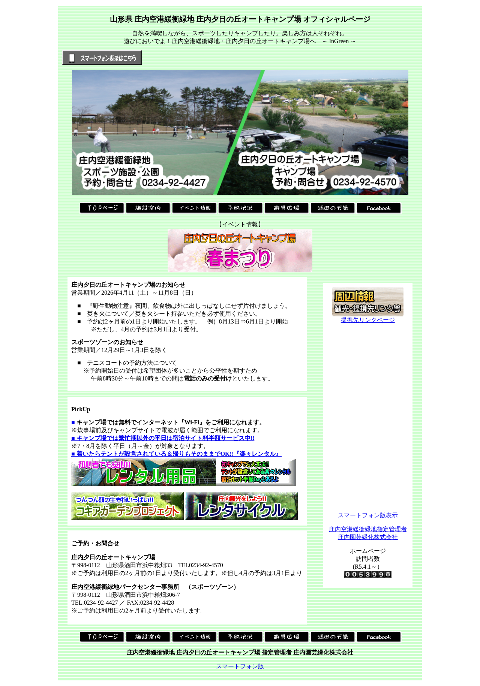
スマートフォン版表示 (368, 515)
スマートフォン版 (240, 666)
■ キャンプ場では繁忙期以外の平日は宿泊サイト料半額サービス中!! (162, 438)
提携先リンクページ (368, 317)
